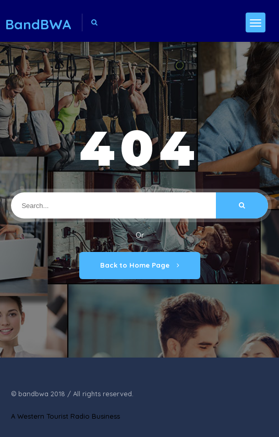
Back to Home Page (139, 265)
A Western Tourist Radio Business (65, 416)
